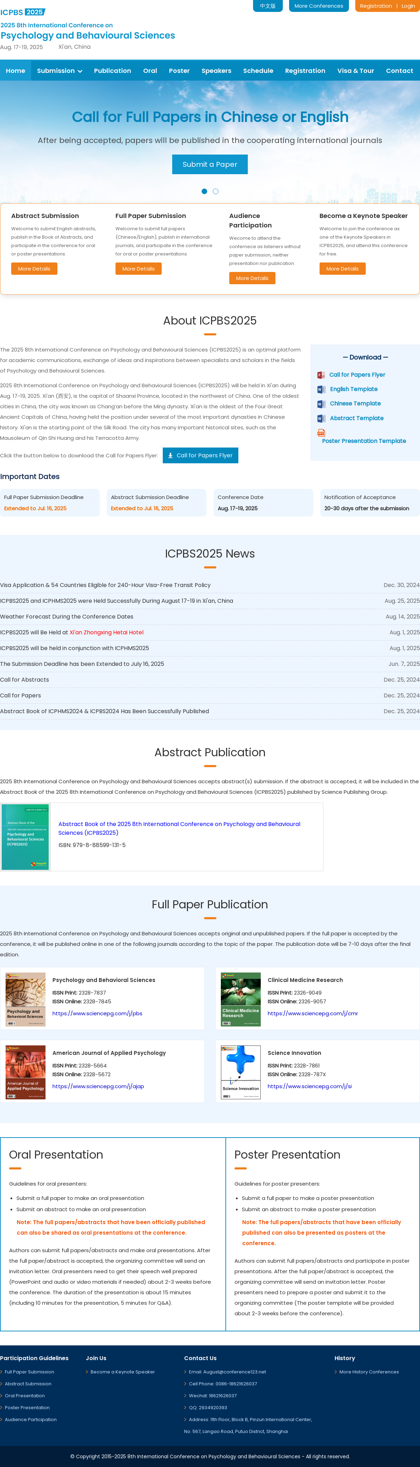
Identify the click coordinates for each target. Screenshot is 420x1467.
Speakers (216, 70)
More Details (34, 268)
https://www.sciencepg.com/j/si (310, 1086)
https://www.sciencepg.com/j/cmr (313, 1013)
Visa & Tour (355, 70)
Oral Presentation (25, 1395)
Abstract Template (357, 418)
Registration (376, 5)
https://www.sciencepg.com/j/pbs (97, 1013)
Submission (59, 70)
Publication (112, 70)
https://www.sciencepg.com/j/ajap (98, 1086)
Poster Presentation (27, 1407)
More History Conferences (369, 1372)
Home (15, 70)
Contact (399, 70)
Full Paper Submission (29, 1372)
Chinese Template (355, 404)
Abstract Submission (28, 1383)
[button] (204, 191)
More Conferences (319, 5)
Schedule (258, 70)
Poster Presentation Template (364, 441)
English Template (354, 389)
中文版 (268, 5)
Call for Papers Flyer (357, 375)
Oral (150, 70)
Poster (179, 70)
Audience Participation (31, 1419)
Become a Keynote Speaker (123, 1372)
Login (408, 5)
